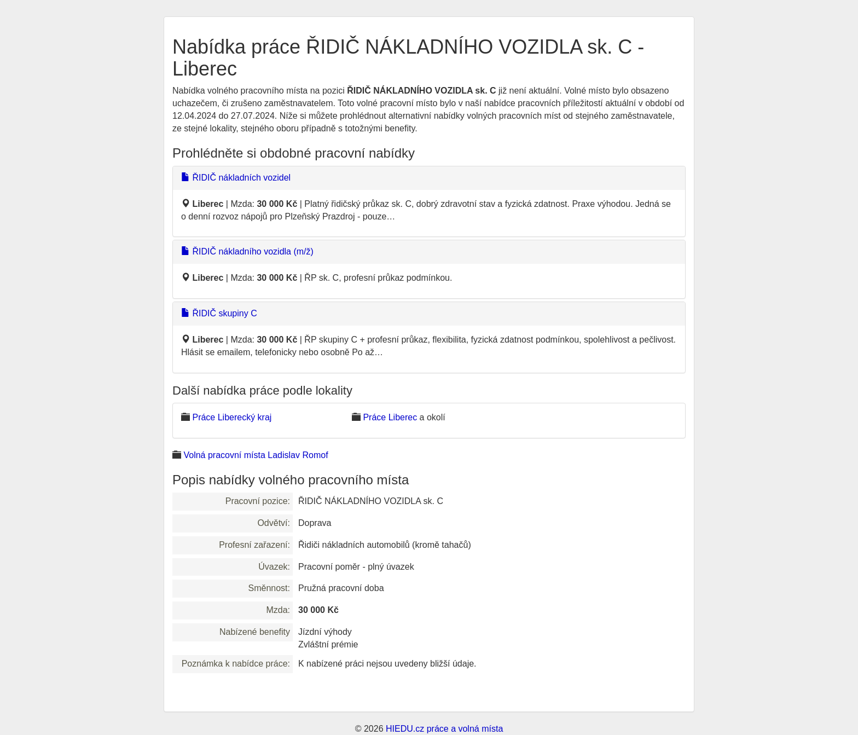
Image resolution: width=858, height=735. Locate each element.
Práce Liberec (390, 417)
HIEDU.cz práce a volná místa (444, 728)
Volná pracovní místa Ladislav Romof (255, 455)
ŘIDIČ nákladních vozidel (236, 177)
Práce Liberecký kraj (231, 417)
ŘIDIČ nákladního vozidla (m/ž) (247, 251)
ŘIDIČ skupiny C (219, 313)
